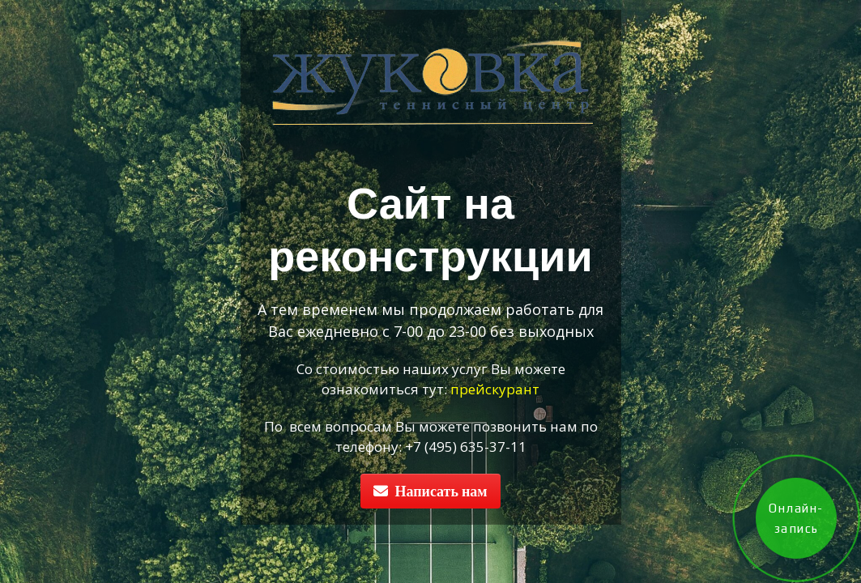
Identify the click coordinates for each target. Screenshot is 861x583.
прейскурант (494, 389)
